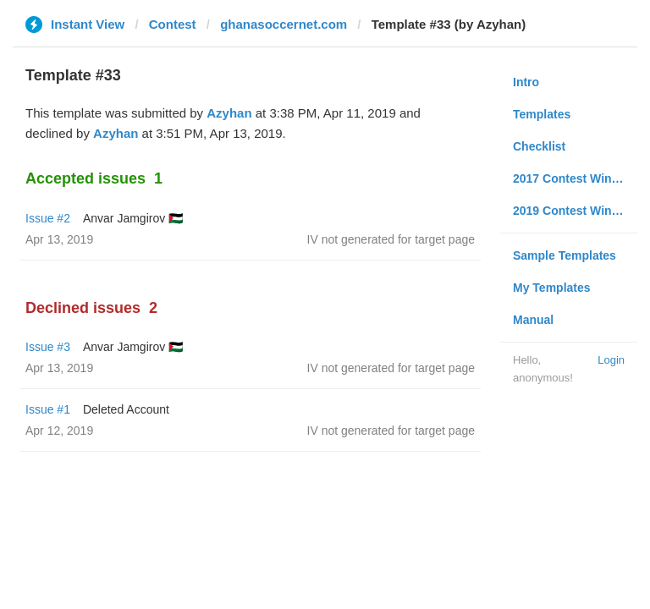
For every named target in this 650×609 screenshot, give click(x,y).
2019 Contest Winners (574, 210)
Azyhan (229, 113)
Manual (533, 319)
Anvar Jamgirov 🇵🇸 (133, 218)
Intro (526, 82)
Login (611, 360)
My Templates (552, 287)
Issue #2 (47, 218)
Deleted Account (126, 409)
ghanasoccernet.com (283, 24)
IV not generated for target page (391, 239)
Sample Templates (564, 255)
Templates (541, 114)
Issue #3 (47, 347)
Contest (172, 24)
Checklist (539, 146)
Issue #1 (47, 409)
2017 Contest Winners (574, 178)
